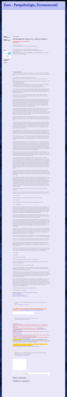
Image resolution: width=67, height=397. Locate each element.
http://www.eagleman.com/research (18, 294)
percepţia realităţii (40, 374)
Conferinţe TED (18, 374)
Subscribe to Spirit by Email (17, 333)
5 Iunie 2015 (26, 304)
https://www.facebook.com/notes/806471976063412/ (24, 341)
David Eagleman (20, 304)
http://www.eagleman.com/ (17, 293)
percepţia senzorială (45, 374)
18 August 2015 (26, 319)
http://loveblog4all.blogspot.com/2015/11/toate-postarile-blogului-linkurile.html (26, 346)
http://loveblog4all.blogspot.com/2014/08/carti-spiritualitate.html (32, 309)
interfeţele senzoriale (34, 374)
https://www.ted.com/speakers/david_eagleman (29, 292)
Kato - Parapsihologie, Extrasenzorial (31, 5)
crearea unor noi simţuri (23, 374)
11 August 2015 (26, 355)
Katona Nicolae (20, 319)
